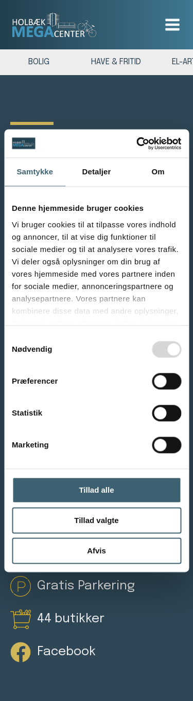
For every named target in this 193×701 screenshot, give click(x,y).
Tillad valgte (96, 520)
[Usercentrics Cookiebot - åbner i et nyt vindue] (137, 143)
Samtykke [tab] (34, 171)
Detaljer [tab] (96, 171)
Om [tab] (158, 171)
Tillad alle (96, 490)
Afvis (96, 550)
